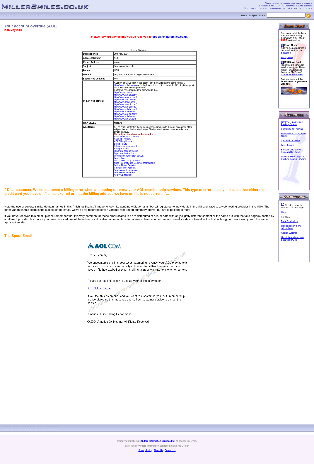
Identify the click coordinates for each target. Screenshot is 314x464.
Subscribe (286, 53)
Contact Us (170, 450)
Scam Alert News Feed (292, 74)
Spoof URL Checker (290, 140)
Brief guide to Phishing (292, 129)
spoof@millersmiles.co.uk (170, 36)
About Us (158, 450)
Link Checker (287, 145)
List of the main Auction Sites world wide (292, 238)
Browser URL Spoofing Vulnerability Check (292, 150)
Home (284, 212)
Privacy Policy (287, 57)
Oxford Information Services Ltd (158, 441)
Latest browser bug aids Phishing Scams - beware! (293, 157)
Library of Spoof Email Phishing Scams (291, 123)
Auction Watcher (289, 233)
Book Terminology (289, 221)
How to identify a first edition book (291, 227)
